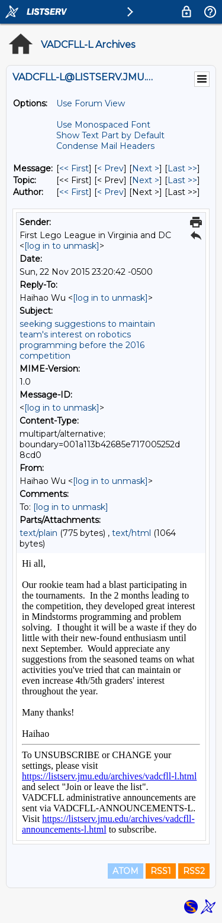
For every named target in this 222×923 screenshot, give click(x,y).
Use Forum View (90, 103)
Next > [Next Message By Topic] (145, 180)
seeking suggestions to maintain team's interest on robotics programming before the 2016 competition (87, 339)
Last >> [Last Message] (182, 168)
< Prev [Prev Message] (110, 168)
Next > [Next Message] (145, 168)
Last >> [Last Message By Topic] (182, 180)
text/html (131, 533)
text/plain (38, 533)
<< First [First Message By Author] (74, 192)
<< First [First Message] (74, 168)
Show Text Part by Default (110, 135)
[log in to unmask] (61, 245)
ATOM (125, 871)
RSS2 (194, 871)
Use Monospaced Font (103, 124)
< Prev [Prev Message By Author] (110, 192)
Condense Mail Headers (105, 146)
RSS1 (160, 871)
